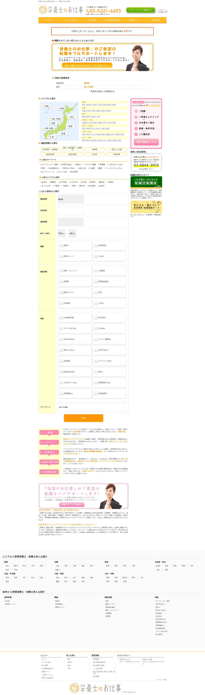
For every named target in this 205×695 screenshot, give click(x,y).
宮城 (90, 123)
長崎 (100, 140)
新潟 (83, 129)
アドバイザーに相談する (141, 10)
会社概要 (96, 676)
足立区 (44, 182)
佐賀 (114, 140)
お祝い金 (82, 168)
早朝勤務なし (66, 393)
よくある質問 (97, 668)
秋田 (114, 123)
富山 (98, 129)
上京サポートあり (115, 164)
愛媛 (108, 134)
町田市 (93, 182)
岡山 (88, 134)
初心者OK (100, 317)
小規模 (92, 168)
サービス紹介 (70, 20)
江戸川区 (63, 182)
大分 (104, 140)
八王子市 (74, 182)
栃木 (109, 105)
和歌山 (108, 111)
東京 (83, 105)
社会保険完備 (66, 317)
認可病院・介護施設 (50, 149)
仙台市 (102, 186)
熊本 (88, 140)
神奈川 (89, 105)
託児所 (94, 154)
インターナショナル (114, 168)
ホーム (49, 20)
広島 (83, 134)
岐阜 (93, 117)
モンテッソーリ (47, 172)
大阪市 (66, 186)
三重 (98, 117)
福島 (95, 123)
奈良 (103, 111)
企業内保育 (72, 154)
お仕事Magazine (113, 20)
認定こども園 (117, 149)
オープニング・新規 (49, 164)
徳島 (117, 134)
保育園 (64, 281)
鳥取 (103, 134)
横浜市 (102, 182)
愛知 (83, 117)
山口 (93, 134)
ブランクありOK (67, 328)
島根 (98, 134)
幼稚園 (94, 149)
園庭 (100, 168)
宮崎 (109, 140)
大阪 (83, 111)
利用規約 (96, 659)
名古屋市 (92, 186)
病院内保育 (50, 154)
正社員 (7, 601)
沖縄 (119, 140)
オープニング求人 (103, 361)
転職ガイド (134, 20)
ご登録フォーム (47, 675)
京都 (93, 111)
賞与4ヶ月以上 (69, 168)
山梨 (103, 129)
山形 (109, 123)
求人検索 (92, 20)
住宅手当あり (66, 164)
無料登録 (156, 20)
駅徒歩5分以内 (67, 371)
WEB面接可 (100, 393)
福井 (108, 129)
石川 (93, 129)
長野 (88, 129)
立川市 (84, 182)
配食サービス (66, 292)
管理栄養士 (100, 245)
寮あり (78, 164)
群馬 (114, 105)
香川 (112, 134)
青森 (100, 123)
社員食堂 (64, 303)
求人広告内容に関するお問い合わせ (104, 672)
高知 (122, 134)
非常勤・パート (10, 604)
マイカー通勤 (90, 164)
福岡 (83, 140)
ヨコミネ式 (62, 172)
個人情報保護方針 (99, 662)
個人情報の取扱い (99, 665)
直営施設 (64, 361)
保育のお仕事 (153, 662)
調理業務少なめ (102, 382)
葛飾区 (53, 182)
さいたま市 (46, 186)
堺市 (74, 186)
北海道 (84, 123)
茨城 (104, 105)
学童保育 (116, 154)
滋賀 (98, 111)
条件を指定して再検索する (102, 91)
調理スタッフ (66, 256)
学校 (98, 292)
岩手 (104, 123)
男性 (43, 168)
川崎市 (111, 182)
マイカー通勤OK (102, 339)
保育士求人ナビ (130, 661)
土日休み (99, 328)
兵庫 (88, 111)
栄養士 (64, 245)
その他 (98, 256)
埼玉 (95, 105)
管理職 (102, 164)
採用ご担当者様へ (48, 678)
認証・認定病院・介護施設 (72, 148)
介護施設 (99, 270)
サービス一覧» (161, 680)
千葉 (100, 105)
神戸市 (82, 186)
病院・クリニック (68, 270)
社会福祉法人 (54, 168)
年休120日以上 (67, 339)
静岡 (88, 117)
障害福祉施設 (101, 281)
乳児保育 (74, 172)
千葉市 (57, 186)
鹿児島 (94, 140)
